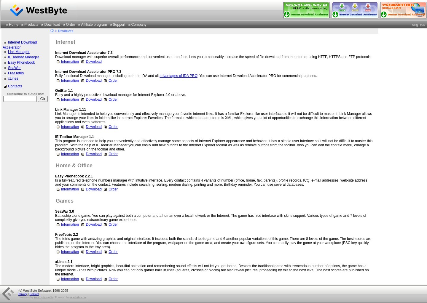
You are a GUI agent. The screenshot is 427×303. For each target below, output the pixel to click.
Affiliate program (94, 25)
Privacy (23, 294)
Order (70, 25)
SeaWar (14, 68)
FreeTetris (16, 73)
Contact (34, 294)
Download (52, 25)
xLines (13, 78)
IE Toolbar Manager (23, 57)
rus (422, 25)
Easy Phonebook (21, 62)
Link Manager (19, 52)
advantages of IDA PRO (178, 76)
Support (119, 25)
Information (67, 62)
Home (13, 25)
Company (138, 25)
